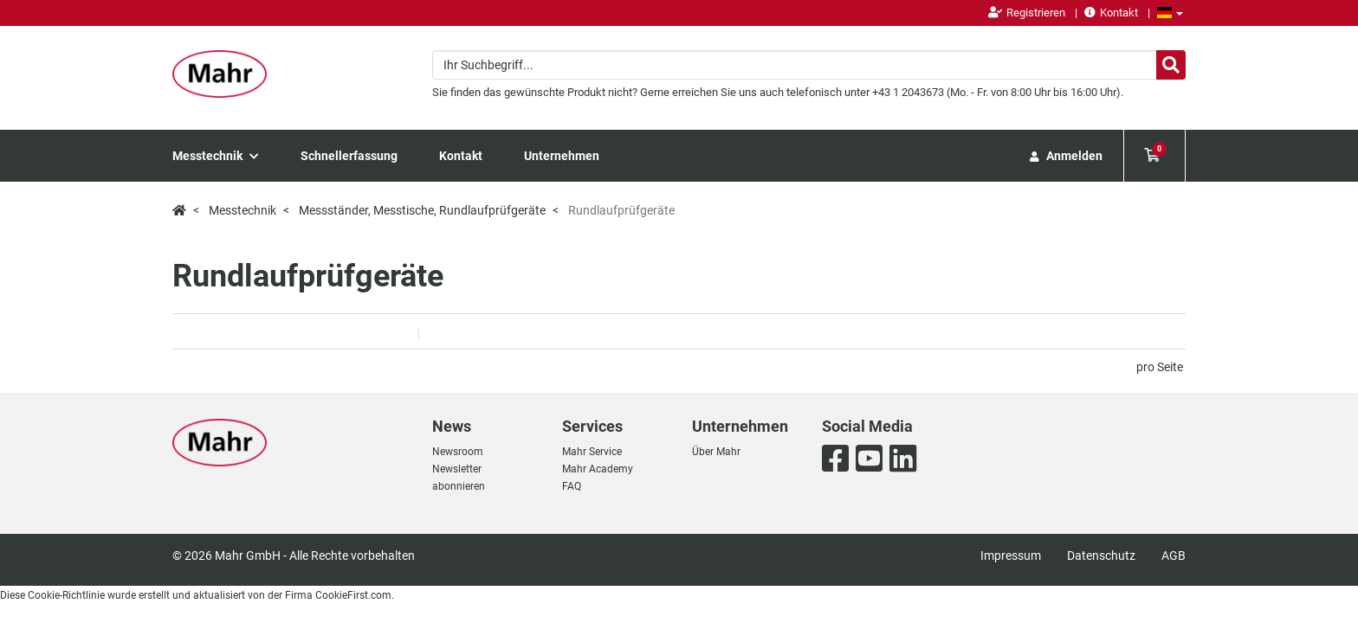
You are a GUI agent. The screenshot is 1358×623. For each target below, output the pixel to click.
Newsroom (457, 452)
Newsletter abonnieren (458, 477)
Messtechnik (215, 156)
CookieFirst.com (353, 595)
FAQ (571, 486)
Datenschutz (1101, 555)
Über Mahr (716, 452)
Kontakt (1111, 12)
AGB (1173, 555)
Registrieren (1026, 12)
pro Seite (1159, 367)
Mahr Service (592, 452)
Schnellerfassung (349, 156)
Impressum (1010, 555)
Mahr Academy (597, 469)
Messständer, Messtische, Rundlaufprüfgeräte (422, 210)
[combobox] (809, 65)
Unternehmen (561, 156)
